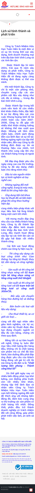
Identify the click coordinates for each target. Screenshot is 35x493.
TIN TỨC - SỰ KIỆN (14, 476)
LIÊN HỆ (13, 479)
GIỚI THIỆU (12, 474)
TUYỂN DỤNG (6, 479)
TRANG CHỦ (5, 474)
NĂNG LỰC (30, 474)
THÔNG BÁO (23, 476)
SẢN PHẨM (6, 476)
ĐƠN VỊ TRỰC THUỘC (21, 474)
